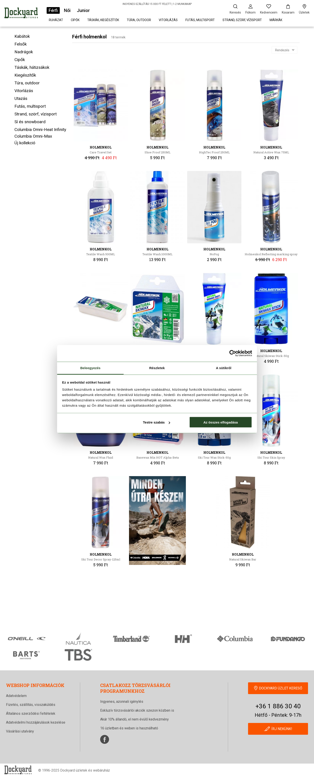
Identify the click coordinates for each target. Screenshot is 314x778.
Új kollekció (24, 142)
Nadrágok (23, 51)
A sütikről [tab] (223, 368)
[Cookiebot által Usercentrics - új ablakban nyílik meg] (232, 353)
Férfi (53, 10)
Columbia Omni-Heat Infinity (40, 129)
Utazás (20, 98)
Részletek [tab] (157, 368)
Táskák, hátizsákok (31, 67)
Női (67, 10)
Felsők (20, 44)
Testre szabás (156, 422)
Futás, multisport (200, 20)
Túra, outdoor (139, 20)
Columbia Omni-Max (33, 136)
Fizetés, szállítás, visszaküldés (30, 705)
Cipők (75, 20)
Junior (83, 10)
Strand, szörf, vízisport (242, 20)
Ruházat (56, 20)
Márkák (276, 20)
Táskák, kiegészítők (103, 20)
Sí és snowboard (30, 121)
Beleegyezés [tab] (90, 368)
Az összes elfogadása (220, 422)
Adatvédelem (16, 696)
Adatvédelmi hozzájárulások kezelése (35, 722)
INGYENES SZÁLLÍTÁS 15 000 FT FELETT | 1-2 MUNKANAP (157, 4)
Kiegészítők (25, 75)
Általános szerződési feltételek (30, 713)
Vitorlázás (168, 20)
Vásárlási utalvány (20, 731)
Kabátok (22, 36)
